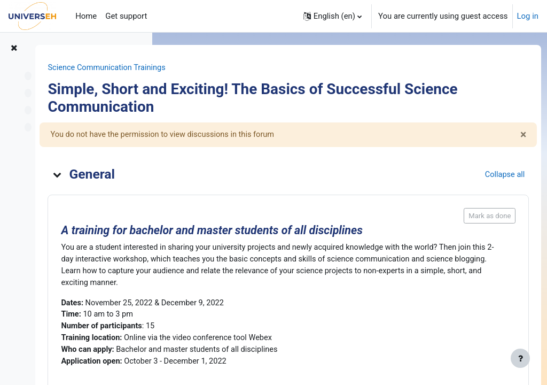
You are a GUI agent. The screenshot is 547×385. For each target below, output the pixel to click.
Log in (527, 16)
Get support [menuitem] (126, 16)
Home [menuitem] (86, 16)
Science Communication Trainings (233, 68)
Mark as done (470, 216)
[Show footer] (520, 358)
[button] (332, 16)
